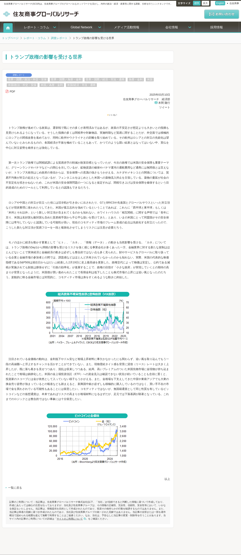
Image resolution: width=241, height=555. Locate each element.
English (220, 3)
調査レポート (59, 38)
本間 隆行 (164, 102)
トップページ (10, 38)
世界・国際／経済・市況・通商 (105, 79)
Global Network (81, 27)
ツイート (164, 107)
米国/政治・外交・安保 (22, 85)
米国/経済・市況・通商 (81, 85)
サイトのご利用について (70, 518)
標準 (196, 3)
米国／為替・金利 (52, 85)
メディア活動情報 (126, 27)
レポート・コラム (36, 27)
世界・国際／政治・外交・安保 (27, 79)
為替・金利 (136, 79)
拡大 (205, 3)
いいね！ (113, 115)
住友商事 (234, 3)
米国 (150, 79)
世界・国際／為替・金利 (66, 79)
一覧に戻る (15, 487)
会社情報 (171, 27)
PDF (12, 91)
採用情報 (216, 27)
